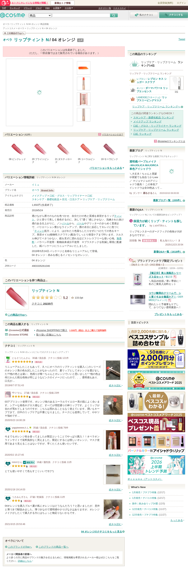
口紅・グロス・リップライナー (67, 195)
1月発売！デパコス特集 (144, 498)
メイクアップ (39, 195)
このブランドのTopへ (20, 546)
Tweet (181, 39)
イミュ (35, 184)
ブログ (38, 8)
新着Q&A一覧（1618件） (168, 251)
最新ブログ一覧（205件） (167, 200)
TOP (4, 8)
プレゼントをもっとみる (168, 314)
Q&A (47, 8)
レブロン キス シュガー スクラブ (152, 80)
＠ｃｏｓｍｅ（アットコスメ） (145, 479)
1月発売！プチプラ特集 (144, 492)
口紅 (89, 195)
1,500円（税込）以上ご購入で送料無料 (87, 330)
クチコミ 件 (42, 303)
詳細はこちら (25, 561)
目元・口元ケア (71, 199)
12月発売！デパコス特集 (145, 509)
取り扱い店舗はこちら (48, 334)
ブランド (28, 8)
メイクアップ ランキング (147, 121)
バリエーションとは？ (112, 134)
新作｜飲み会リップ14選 (145, 503)
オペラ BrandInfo (48, 190)
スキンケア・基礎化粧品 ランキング (153, 117)
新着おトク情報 (62, 3)
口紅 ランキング (142, 133)
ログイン (181, 3)
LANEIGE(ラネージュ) (148, 97)
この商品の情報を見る (14, 33)
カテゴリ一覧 (104, 8)
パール (65, 223)
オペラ (7, 40)
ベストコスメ (119, 8)
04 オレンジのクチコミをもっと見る (101, 531)
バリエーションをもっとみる (106, 168)
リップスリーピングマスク (152, 99)
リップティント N (31, 39)
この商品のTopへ (17, 314)
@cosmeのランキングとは (171, 141)
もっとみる (176, 520)
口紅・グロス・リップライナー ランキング (157, 125)
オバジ (140, 88)
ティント (39, 230)
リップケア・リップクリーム (98, 199)
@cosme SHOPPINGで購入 (52, 330)
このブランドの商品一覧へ (53, 546)
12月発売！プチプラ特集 (145, 514)
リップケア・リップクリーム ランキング (156, 129)
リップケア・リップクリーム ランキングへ (156, 106)
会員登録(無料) (165, 3)
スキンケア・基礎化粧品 (45, 199)
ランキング (15, 8)
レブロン (141, 79)
